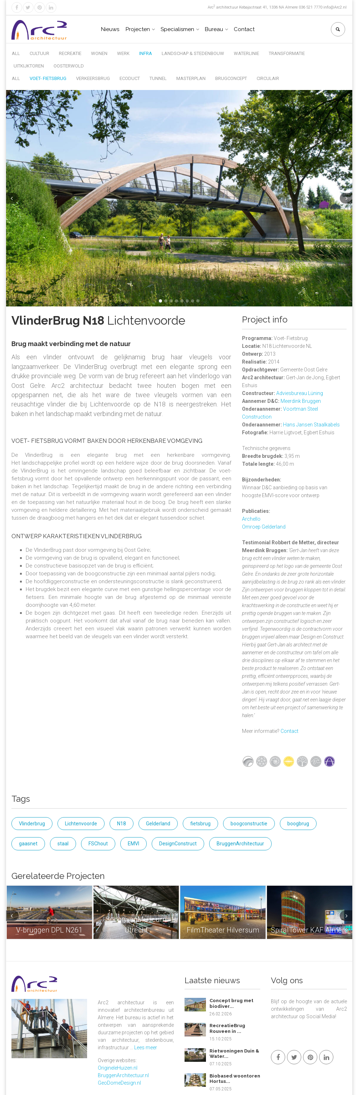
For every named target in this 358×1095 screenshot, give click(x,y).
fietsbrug (200, 823)
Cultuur (39, 53)
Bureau (214, 29)
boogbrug (298, 823)
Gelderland (158, 823)
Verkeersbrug (93, 78)
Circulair (268, 78)
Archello (251, 519)
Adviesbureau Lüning (299, 393)
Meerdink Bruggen (301, 401)
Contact (244, 29)
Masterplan (191, 78)
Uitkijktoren (29, 66)
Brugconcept (231, 78)
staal (63, 843)
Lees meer (145, 1047)
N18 (121, 823)
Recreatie (70, 53)
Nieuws (110, 29)
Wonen (99, 53)
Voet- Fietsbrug (48, 78)
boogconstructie (249, 823)
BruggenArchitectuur (240, 843)
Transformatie (287, 53)
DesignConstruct (178, 843)
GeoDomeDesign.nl (119, 1083)
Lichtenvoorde (81, 823)
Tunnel (158, 78)
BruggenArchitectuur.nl (123, 1075)
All (16, 53)
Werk (123, 53)
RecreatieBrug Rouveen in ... (227, 1028)
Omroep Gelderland (264, 527)
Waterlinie (246, 53)
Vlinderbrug (32, 823)
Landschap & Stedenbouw (193, 53)
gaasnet (28, 843)
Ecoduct (130, 78)
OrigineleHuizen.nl (117, 1068)
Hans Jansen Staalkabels (311, 425)
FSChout (98, 843)
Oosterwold (69, 66)
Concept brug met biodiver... (231, 1003)
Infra (145, 53)
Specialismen (177, 29)
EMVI (133, 843)
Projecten (138, 29)
